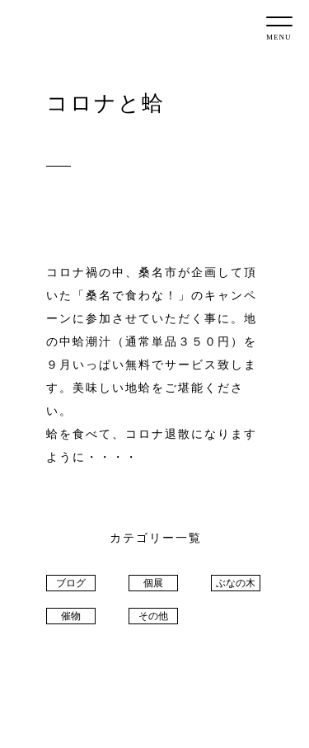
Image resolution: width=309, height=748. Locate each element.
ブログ (71, 583)
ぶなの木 (235, 583)
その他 (153, 616)
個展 (153, 583)
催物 (71, 616)
